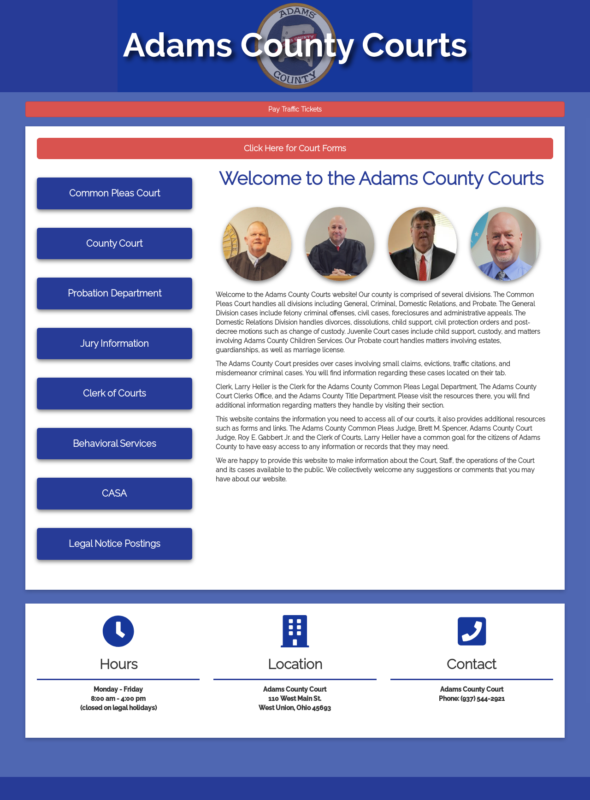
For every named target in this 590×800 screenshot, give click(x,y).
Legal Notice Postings (114, 543)
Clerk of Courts (114, 393)
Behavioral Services (114, 443)
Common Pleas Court (114, 193)
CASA (114, 493)
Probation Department (114, 293)
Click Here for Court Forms (295, 148)
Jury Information (114, 343)
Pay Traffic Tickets (295, 109)
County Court (114, 243)
